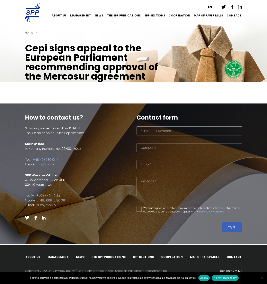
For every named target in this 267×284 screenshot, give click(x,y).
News (99, 15)
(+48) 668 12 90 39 (51, 200)
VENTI (238, 271)
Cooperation (179, 15)
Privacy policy (65, 271)
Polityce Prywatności (211, 211)
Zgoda (204, 277)
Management (80, 15)
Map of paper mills (208, 15)
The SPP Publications (124, 15)
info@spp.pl (45, 164)
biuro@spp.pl (46, 205)
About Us (59, 15)
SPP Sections (154, 15)
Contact (234, 15)
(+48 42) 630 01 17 (44, 159)
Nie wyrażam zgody (225, 277)
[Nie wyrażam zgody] (262, 278)
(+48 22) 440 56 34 (45, 195)
